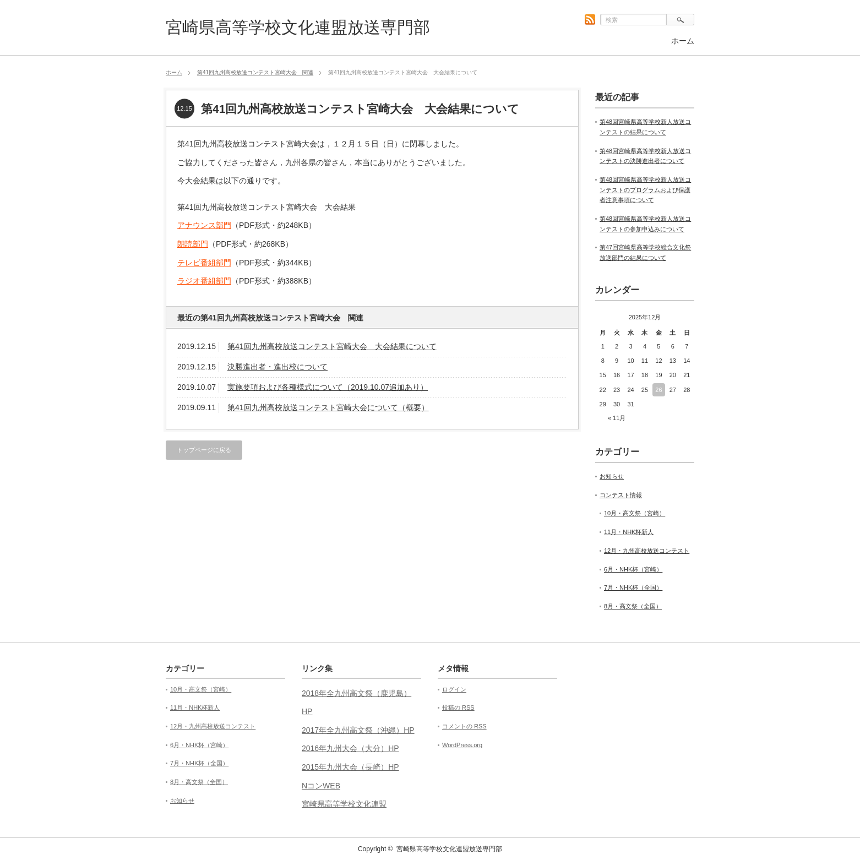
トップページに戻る (204, 450)
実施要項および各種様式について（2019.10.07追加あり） (327, 387)
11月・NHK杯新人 (629, 532)
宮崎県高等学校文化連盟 (344, 803)
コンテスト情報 (621, 495)
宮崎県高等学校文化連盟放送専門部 (298, 27)
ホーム (682, 40)
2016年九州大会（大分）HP (350, 748)
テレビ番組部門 (204, 262)
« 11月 (616, 418)
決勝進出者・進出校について (277, 366)
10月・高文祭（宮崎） (634, 513)
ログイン (454, 689)
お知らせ (612, 476)
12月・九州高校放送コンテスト (646, 550)
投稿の (458, 707)
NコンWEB (321, 785)
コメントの (464, 726)
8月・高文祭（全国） (633, 606)
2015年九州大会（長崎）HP (350, 767)
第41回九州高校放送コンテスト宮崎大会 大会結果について (332, 346)
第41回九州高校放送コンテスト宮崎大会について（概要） (328, 407)
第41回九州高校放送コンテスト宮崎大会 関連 (255, 72)
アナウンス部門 (204, 225)
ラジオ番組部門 (204, 280)
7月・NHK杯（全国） (633, 587)
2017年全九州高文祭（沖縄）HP (358, 730)
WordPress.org (462, 745)
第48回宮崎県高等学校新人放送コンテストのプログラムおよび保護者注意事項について (645, 189)
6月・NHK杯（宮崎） (633, 569)
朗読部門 (192, 244)
